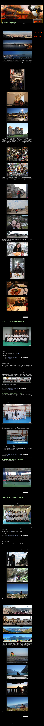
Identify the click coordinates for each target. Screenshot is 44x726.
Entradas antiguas (29, 721)
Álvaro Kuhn (11, 358)
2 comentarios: (16, 388)
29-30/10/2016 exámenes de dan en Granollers (12, 393)
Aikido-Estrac (11, 389)
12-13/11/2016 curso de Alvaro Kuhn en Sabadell (13, 321)
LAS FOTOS (17, 353)
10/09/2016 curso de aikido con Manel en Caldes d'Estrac (15, 362)
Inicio (14, 721)
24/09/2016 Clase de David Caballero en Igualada (13, 497)
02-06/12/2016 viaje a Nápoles (9, 22)
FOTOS (11, 531)
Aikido (7, 358)
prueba (36, 22)
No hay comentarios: (17, 357)
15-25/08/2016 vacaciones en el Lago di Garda (12, 540)
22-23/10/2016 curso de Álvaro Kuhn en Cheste (12, 459)
